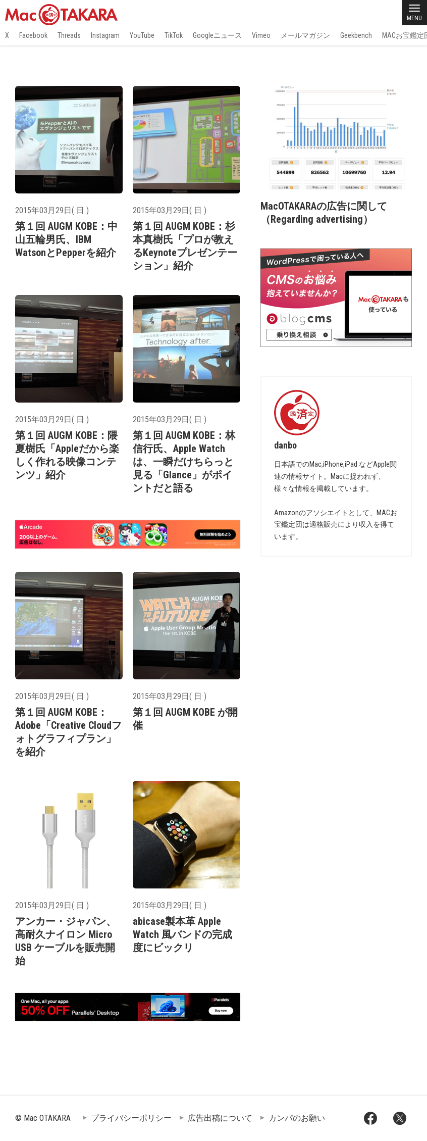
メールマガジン (305, 35)
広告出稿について (220, 1118)
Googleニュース (217, 35)
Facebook (33, 35)
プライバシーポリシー (131, 1118)
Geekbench (356, 35)
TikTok (174, 35)
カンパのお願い (297, 1118)
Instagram (105, 35)
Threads (69, 35)
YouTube (142, 35)
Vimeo (261, 35)
